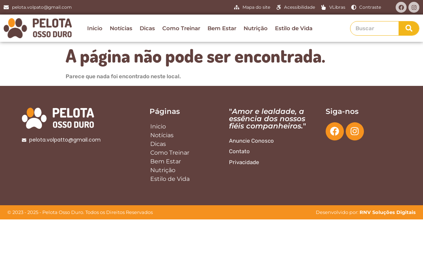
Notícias (121, 28)
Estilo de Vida (294, 28)
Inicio (94, 28)
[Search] (409, 28)
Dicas (147, 28)
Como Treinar (181, 28)
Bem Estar (221, 28)
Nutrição (256, 28)
